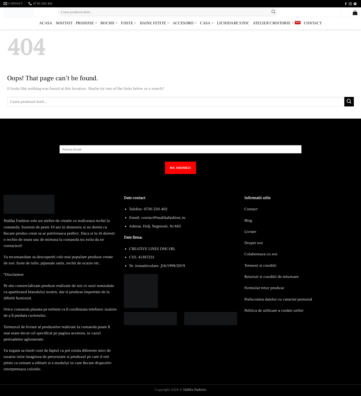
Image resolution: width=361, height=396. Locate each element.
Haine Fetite (154, 22)
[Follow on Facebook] (345, 4)
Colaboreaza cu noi (260, 253)
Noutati (64, 22)
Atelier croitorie (273, 22)
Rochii (109, 22)
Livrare (250, 231)
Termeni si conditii (260, 265)
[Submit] (273, 12)
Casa (207, 22)
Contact (313, 22)
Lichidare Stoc (233, 22)
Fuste (128, 22)
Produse (86, 22)
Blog (248, 220)
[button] (336, 14)
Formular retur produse (264, 287)
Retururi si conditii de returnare (271, 276)
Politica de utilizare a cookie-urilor (273, 310)
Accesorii (185, 22)
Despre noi (253, 242)
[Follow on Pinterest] (355, 4)
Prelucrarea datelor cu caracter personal (278, 299)
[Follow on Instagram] (350, 4)
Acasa (45, 22)
